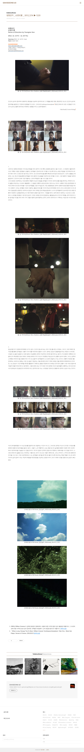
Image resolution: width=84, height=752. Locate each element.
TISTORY (43, 749)
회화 (59, 717)
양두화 (54, 727)
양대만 (70, 725)
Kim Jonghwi (63, 725)
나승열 (55, 722)
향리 (75, 715)
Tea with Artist (76, 717)
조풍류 (77, 727)
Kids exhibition (47, 722)
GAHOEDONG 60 (9, 3)
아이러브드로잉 (46, 717)
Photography (46, 725)
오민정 (50, 715)
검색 (39, 739)
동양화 (54, 717)
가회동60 (71, 727)
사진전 (50, 720)
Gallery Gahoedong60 (60, 715)
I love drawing (47, 727)
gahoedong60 (62, 727)
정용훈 (69, 715)
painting (72, 720)
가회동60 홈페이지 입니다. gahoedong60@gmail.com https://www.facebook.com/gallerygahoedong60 (35, 687)
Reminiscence (63, 720)
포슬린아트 (55, 725)
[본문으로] (63, 628)
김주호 (44, 715)
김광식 (44, 720)
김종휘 (55, 720)
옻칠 (77, 720)
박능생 (75, 722)
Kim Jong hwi (66, 717)
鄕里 (76, 725)
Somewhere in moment (65, 722)
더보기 (44, 730)
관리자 (47, 749)
